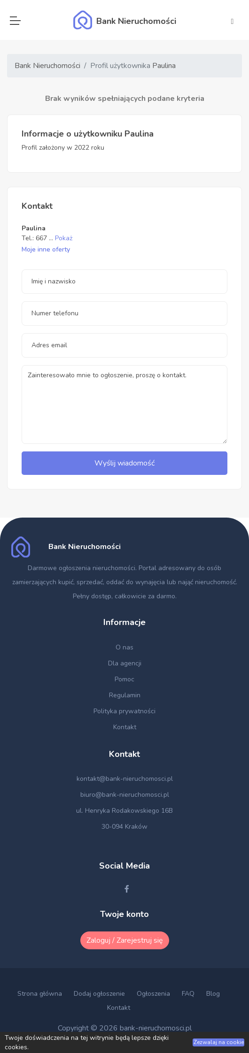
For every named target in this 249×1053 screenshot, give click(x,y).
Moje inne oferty (46, 249)
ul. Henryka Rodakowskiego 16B (124, 810)
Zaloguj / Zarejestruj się (124, 940)
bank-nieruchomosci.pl (156, 1028)
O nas (124, 647)
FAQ (188, 993)
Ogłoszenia (153, 993)
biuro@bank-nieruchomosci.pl (124, 794)
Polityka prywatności (124, 711)
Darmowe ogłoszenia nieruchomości (81, 568)
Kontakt (124, 727)
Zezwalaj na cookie (219, 1042)
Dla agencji (124, 663)
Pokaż (63, 238)
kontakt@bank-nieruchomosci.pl (125, 778)
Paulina (164, 66)
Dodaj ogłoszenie (99, 993)
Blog (213, 993)
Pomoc (124, 679)
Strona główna (39, 993)
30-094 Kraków (124, 826)
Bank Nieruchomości (47, 66)
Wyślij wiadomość (124, 463)
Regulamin (124, 695)
